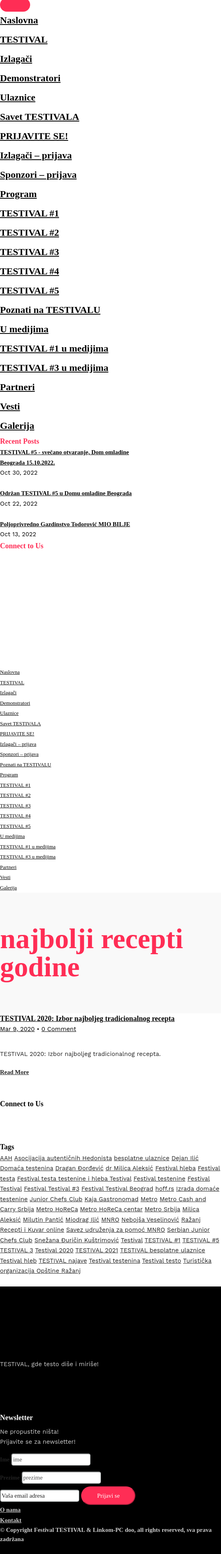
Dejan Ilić (185, 1158)
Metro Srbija (162, 1209)
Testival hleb (18, 1260)
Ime (4, 1460)
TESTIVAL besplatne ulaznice (162, 1250)
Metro (149, 1199)
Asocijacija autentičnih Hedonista (63, 1158)
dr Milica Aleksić (129, 1168)
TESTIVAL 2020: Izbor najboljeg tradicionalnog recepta (87, 1019)
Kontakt (10, 1520)
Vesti (10, 406)
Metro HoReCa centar (111, 1209)
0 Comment (58, 1029)
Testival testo (161, 1260)
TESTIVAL (23, 39)
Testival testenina (114, 1260)
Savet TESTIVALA (39, 116)
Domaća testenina (26, 1168)
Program (18, 194)
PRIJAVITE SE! (34, 136)
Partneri (17, 387)
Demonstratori (30, 78)
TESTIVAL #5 (29, 290)
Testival (132, 1240)
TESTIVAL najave (63, 1260)
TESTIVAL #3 (29, 252)
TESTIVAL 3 (16, 1250)
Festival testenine (159, 1178)
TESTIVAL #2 (29, 232)
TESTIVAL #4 (29, 271)
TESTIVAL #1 (29, 213)
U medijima (24, 329)
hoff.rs (164, 1188)
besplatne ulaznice (141, 1158)
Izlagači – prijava (36, 155)
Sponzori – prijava (38, 174)
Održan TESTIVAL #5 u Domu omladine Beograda (66, 493)
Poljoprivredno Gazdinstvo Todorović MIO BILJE (65, 524)
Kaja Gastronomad (111, 1199)
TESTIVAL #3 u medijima (54, 367)
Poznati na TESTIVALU (50, 310)
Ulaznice (17, 97)
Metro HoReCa (57, 1209)
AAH (6, 1158)
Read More (14, 1072)
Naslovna (19, 20)
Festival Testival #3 (52, 1188)
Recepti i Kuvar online (32, 1229)
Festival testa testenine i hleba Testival (74, 1178)
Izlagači (16, 59)
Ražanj (191, 1219)
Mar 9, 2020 (17, 1029)
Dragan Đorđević (79, 1168)
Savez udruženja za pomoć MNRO (115, 1229)
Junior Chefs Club (56, 1199)
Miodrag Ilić (82, 1219)
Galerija (17, 425)
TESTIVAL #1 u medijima (54, 348)
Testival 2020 (54, 1250)
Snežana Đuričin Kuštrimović (77, 1240)
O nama (10, 1510)
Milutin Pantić (43, 1219)
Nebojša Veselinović (150, 1219)
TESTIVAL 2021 (97, 1250)
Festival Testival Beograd (117, 1188)
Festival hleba (175, 1168)
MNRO (110, 1219)
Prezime (10, 1478)
